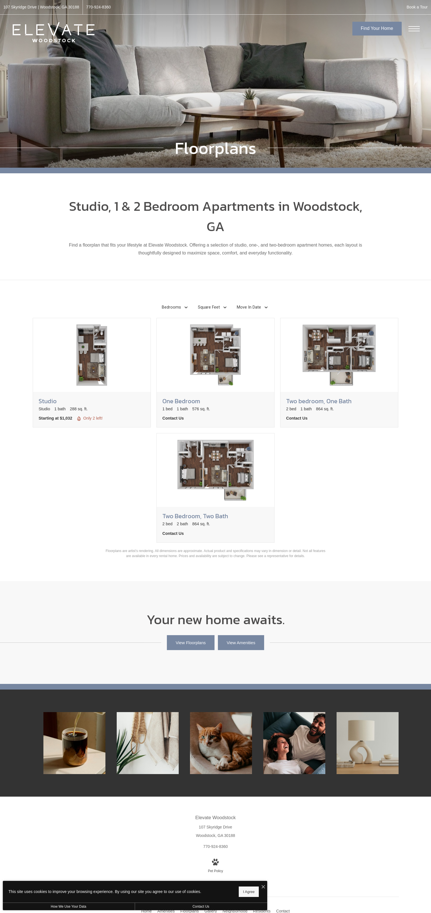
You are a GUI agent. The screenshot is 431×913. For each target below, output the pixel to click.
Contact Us (150, 906)
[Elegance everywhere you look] (148, 743)
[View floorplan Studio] (92, 372)
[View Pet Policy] (215, 866)
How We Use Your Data (52, 906)
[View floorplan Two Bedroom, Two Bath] (215, 488)
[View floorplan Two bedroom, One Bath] (339, 372)
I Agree (181, 890)
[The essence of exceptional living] (368, 743)
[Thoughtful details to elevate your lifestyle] (75, 743)
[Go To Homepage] (53, 32)
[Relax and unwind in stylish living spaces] (295, 743)
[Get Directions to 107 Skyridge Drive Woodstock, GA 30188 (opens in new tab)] (41, 7)
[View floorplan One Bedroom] (215, 372)
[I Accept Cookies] (196, 885)
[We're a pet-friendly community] (221, 743)
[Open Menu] (414, 28)
